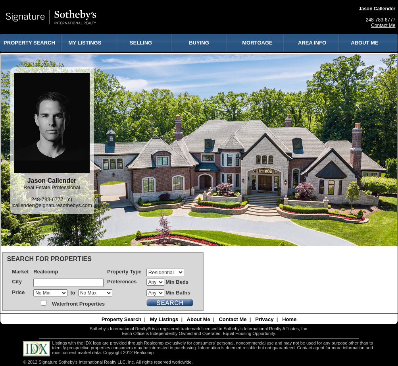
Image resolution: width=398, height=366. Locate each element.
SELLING (141, 43)
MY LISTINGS (85, 43)
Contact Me (383, 25)
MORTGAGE (257, 43)
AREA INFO (312, 43)
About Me (198, 319)
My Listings (164, 319)
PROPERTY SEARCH (29, 43)
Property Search (121, 319)
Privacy (264, 319)
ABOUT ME (364, 43)
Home (289, 319)
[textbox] (68, 283)
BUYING (199, 43)
